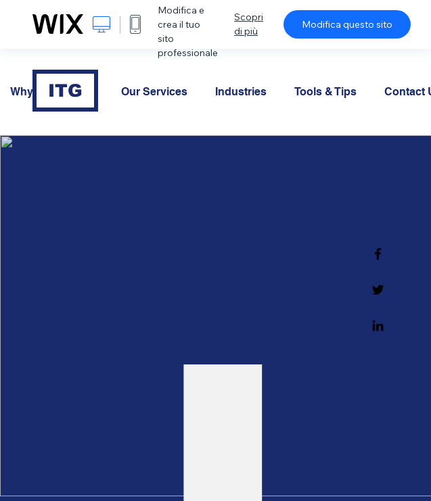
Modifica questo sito (347, 24)
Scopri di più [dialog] (248, 24)
